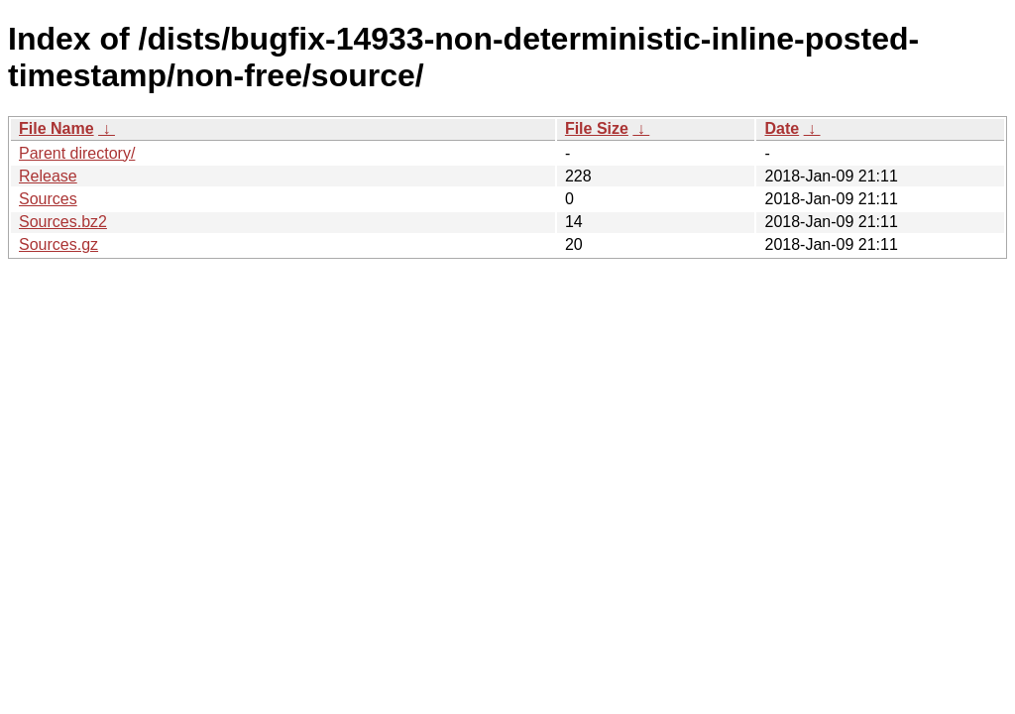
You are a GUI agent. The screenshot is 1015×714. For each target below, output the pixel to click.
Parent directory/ (77, 153)
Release (48, 176)
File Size (596, 128)
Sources (48, 198)
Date (781, 128)
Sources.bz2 (63, 221)
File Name (56, 128)
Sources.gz (58, 244)
